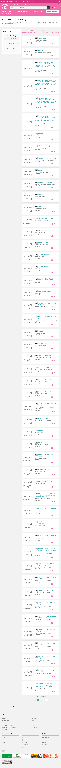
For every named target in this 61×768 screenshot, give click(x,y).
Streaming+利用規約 (6, 720)
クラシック (36, 11)
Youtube (25, 742)
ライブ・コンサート (6, 11)
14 (11, 46)
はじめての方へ (33, 727)
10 (17, 43)
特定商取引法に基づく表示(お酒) (9, 727)
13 (9, 46)
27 (5, 41)
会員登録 (56, 4)
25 (5, 51)
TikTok (25, 747)
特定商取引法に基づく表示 (7, 725)
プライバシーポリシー (6, 723)
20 (9, 48)
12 (7, 46)
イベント (20, 11)
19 (7, 48)
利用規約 (4, 718)
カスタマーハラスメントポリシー (37, 730)
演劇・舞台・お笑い (28, 11)
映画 (11, 14)
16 (15, 46)
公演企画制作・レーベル (47, 747)
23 (15, 48)
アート (41, 11)
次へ (46, 700)
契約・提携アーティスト (47, 744)
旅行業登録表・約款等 (6, 730)
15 (13, 46)
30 (11, 41)
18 (5, 48)
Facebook (26, 740)
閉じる (59, 1)
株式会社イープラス (46, 737)
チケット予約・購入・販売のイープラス (18, 4)
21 (11, 48)
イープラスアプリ (5, 737)
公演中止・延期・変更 (35, 723)
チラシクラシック (6, 740)
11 (5, 46)
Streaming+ (17, 14)
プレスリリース (45, 740)
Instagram (26, 744)
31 (17, 51)
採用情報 (44, 742)
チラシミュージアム (6, 742)
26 (7, 51)
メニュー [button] (56, 7)
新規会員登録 (33, 718)
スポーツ (14, 11)
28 (7, 41)
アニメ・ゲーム (5, 14)
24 (17, 48)
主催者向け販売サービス (52, 11)
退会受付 (32, 720)
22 (13, 48)
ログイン (51, 4)
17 (17, 46)
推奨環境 (32, 725)
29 (9, 41)
